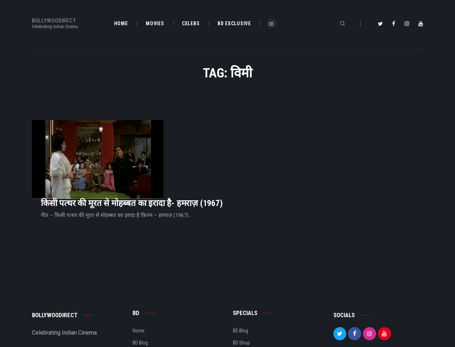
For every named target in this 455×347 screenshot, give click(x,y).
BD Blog (140, 297)
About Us (142, 309)
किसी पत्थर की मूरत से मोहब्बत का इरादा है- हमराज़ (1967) (221, 140)
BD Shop (241, 297)
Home (139, 285)
